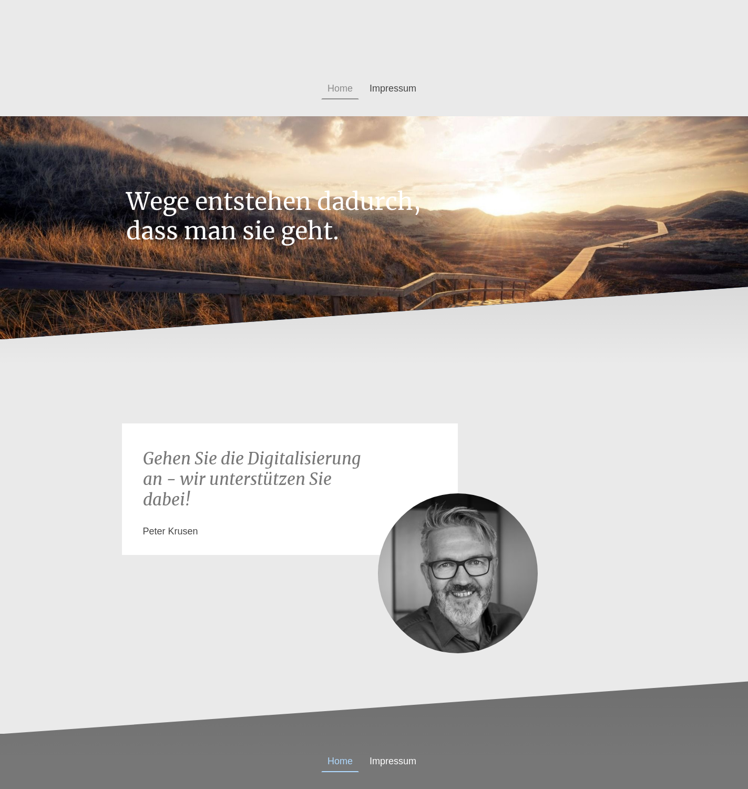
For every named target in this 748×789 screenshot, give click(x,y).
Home (340, 88)
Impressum (393, 88)
